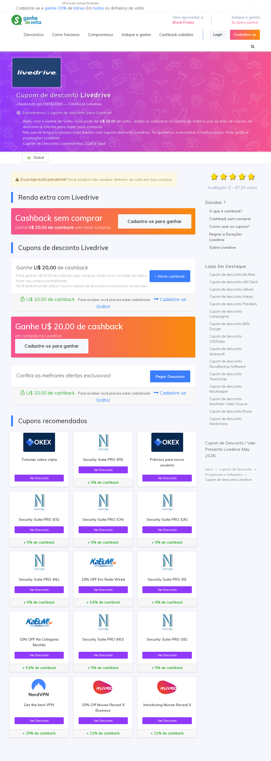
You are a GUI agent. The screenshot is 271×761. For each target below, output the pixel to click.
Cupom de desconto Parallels (233, 304)
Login (217, 34)
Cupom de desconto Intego (231, 296)
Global (35, 157)
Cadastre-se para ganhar (155, 221)
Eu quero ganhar (245, 22)
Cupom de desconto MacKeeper (225, 389)
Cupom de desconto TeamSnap (225, 376)
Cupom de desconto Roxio (230, 411)
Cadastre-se (245, 34)
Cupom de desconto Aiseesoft (225, 351)
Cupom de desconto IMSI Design (229, 326)
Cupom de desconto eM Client (233, 282)
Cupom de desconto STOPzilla (225, 339)
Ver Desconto (39, 478)
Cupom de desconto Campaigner (225, 314)
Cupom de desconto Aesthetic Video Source (228, 401)
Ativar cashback (170, 276)
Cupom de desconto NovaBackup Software (227, 364)
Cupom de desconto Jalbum (231, 289)
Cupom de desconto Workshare (225, 421)
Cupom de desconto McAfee (232, 274)
